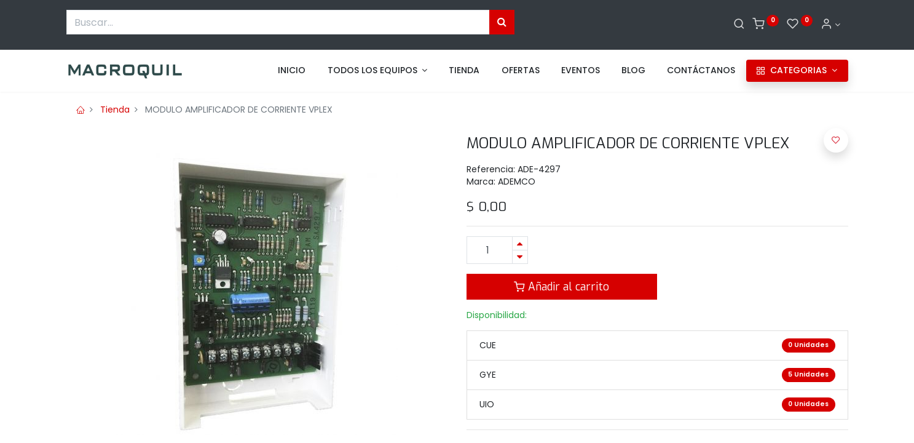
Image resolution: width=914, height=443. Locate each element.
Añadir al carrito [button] (561, 286)
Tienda (115, 109)
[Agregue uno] (520, 243)
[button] (836, 140)
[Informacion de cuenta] (830, 24)
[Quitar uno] (520, 256)
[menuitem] (291, 71)
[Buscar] (739, 24)
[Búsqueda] (501, 22)
